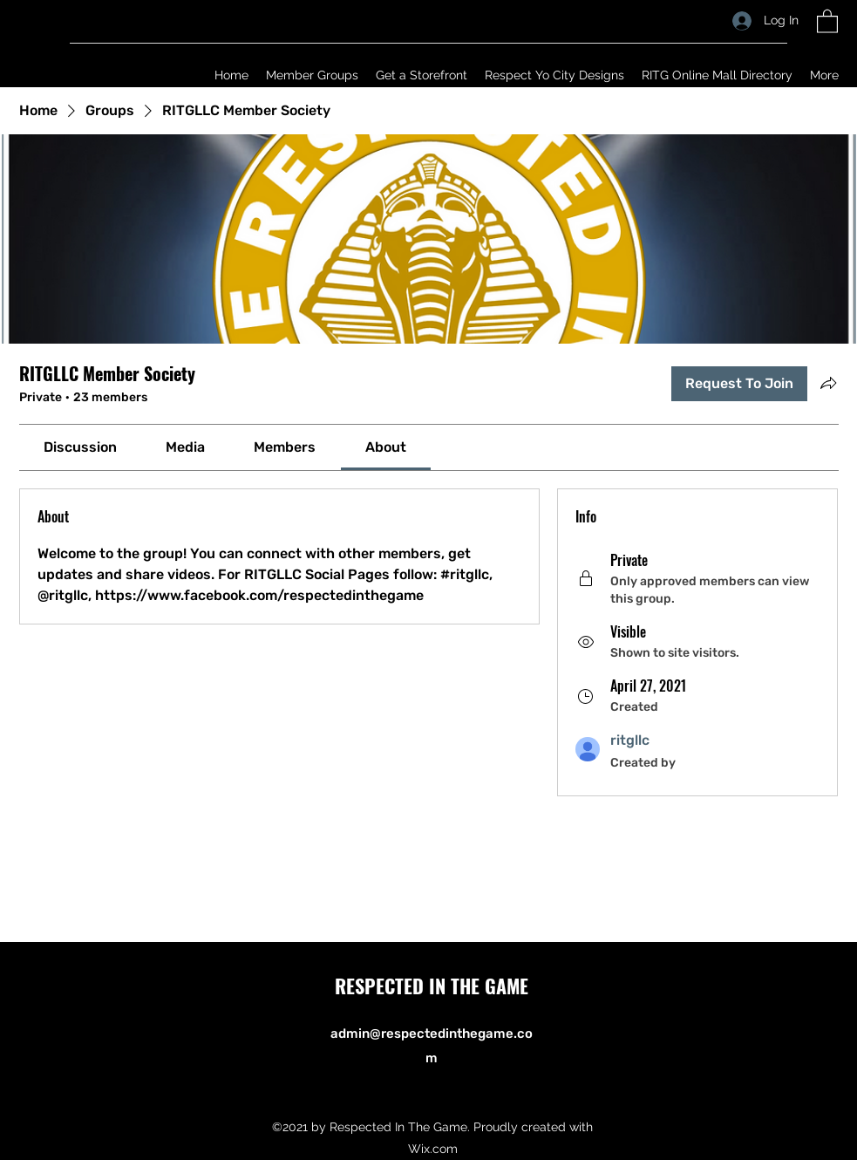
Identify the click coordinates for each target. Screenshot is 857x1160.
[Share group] (828, 382)
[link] (80, 447)
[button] (827, 20)
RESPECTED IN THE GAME (431, 986)
